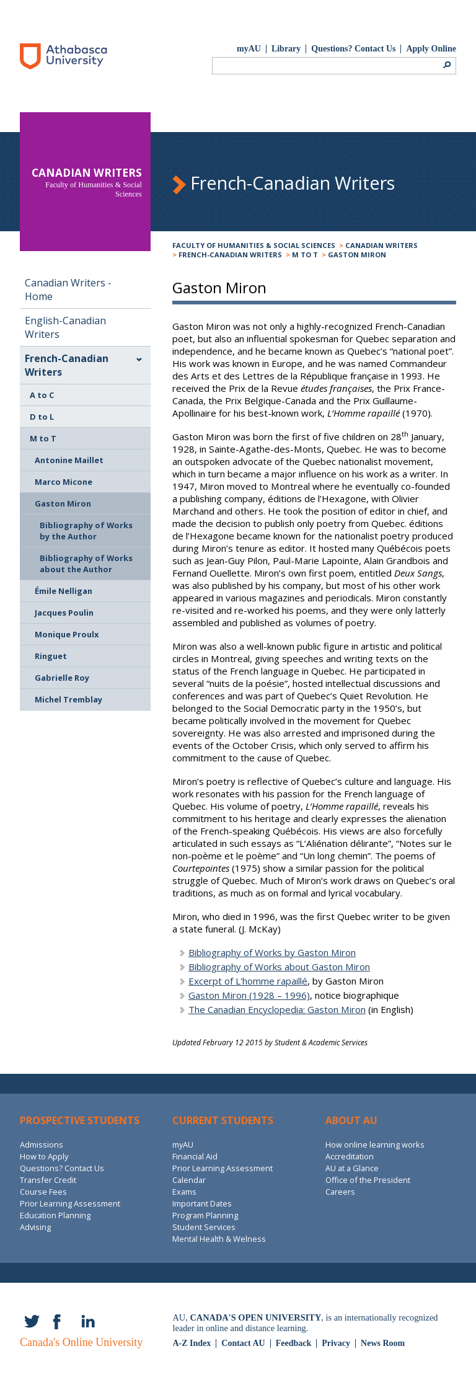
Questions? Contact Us (353, 48)
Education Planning (55, 1215)
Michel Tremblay (68, 699)
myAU (249, 48)
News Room (383, 1343)
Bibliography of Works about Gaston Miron (279, 966)
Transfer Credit (48, 1179)
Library (286, 48)
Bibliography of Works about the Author (86, 563)
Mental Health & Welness (219, 1238)
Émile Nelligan (63, 590)
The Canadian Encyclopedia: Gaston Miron (277, 1009)
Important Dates (202, 1203)
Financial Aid (195, 1156)
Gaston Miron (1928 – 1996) (249, 995)
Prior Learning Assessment (70, 1203)
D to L (42, 416)
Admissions (41, 1144)
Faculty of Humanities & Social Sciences (253, 245)
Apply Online (431, 48)
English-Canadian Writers (65, 327)
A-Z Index (191, 1343)
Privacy (336, 1343)
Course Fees (43, 1191)
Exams (184, 1191)
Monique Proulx (67, 634)
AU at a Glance (352, 1168)
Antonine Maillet (69, 460)
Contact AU (243, 1343)
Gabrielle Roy (62, 677)
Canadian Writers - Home (68, 289)
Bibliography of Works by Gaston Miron (272, 952)
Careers (340, 1191)
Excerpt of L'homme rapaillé (247, 981)
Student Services (204, 1227)
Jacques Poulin (64, 612)
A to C (42, 395)
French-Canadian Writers (230, 254)
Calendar (189, 1179)
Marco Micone (63, 481)
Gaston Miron (357, 254)
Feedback (294, 1343)
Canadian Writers (381, 245)
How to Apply (44, 1156)
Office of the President (367, 1179)
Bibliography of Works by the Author (86, 531)
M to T (305, 254)
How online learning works (375, 1144)
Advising (35, 1227)
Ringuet (51, 656)
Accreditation (349, 1156)
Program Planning (205, 1215)
